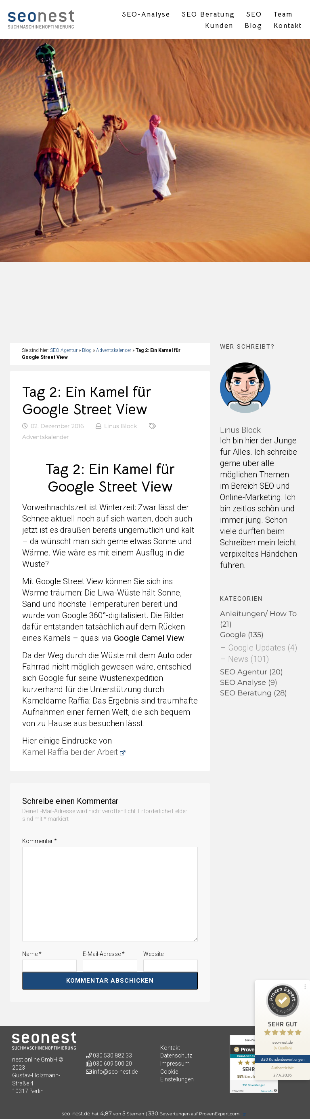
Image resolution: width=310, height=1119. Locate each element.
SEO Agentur (64, 350)
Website (153, 954)
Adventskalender (113, 350)
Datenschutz (176, 1055)
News (238, 659)
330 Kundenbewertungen (282, 1059)
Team (283, 15)
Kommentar (39, 841)
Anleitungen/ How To (258, 613)
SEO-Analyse (146, 15)
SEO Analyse (243, 682)
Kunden (219, 26)
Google (233, 634)
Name (32, 954)
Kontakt (288, 26)
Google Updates (256, 648)
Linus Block (120, 426)
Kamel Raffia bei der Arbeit (70, 752)
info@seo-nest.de (115, 1071)
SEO (254, 15)
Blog (253, 26)
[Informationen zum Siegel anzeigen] (282, 1071)
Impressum (175, 1063)
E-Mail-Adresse (104, 954)
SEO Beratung (208, 15)
